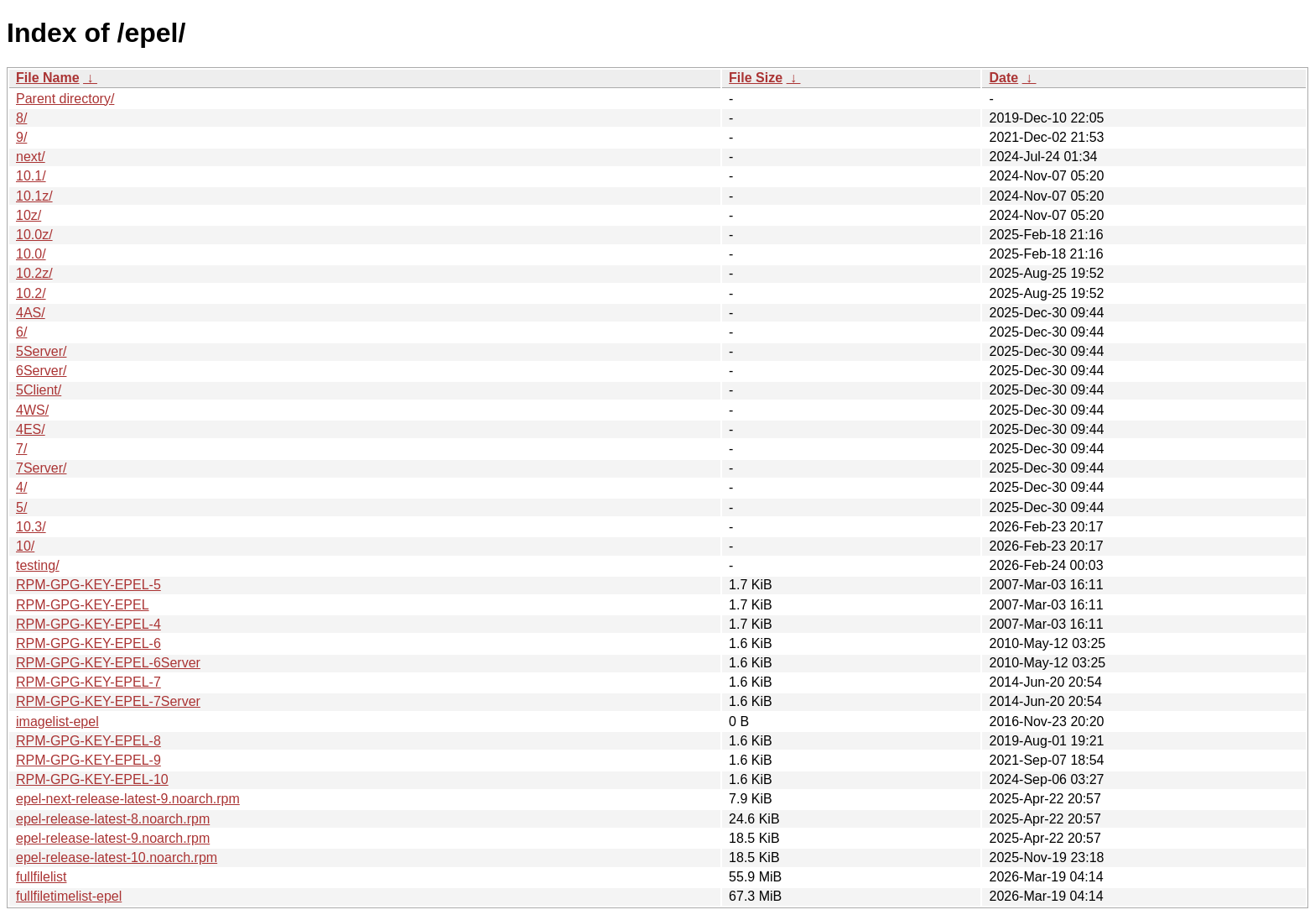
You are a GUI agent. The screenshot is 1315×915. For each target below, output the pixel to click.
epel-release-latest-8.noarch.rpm (113, 819)
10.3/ (31, 527)
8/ (21, 118)
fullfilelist (41, 877)
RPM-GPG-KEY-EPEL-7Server (108, 701)
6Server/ (41, 370)
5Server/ (41, 351)
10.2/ (31, 293)
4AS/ (30, 313)
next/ (30, 156)
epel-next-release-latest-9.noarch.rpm (128, 799)
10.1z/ (34, 196)
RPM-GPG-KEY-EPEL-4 (88, 624)
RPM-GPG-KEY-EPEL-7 (88, 682)
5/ (21, 507)
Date (1003, 78)
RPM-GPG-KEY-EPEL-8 (88, 741)
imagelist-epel (57, 721)
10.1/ (31, 176)
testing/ (38, 565)
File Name (48, 78)
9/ (21, 137)
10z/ (28, 215)
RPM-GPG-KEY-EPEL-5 (88, 585)
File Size (755, 78)
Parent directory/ (65, 99)
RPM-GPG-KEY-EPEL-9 (88, 760)
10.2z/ (34, 273)
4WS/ (32, 410)
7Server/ (41, 468)
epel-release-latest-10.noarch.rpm (116, 857)
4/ (21, 487)
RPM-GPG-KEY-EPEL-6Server (108, 663)
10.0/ (31, 254)
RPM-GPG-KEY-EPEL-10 (92, 779)
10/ (25, 546)
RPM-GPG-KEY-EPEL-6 (88, 643)
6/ (21, 332)
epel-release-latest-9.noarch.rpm (113, 838)
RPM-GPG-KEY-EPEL (82, 605)
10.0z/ (34, 234)
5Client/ (38, 390)
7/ (21, 449)
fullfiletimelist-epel (69, 896)
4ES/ (30, 429)
